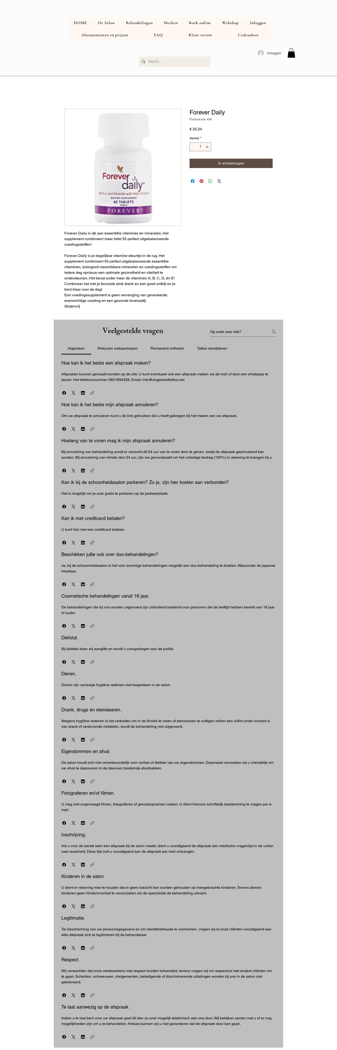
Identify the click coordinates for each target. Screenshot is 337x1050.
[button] (291, 53)
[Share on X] (219, 181)
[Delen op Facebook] (192, 181)
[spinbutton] (200, 147)
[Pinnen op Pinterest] (201, 181)
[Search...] (174, 61)
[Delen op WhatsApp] (210, 181)
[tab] (76, 348)
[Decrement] (193, 147)
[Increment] (207, 147)
